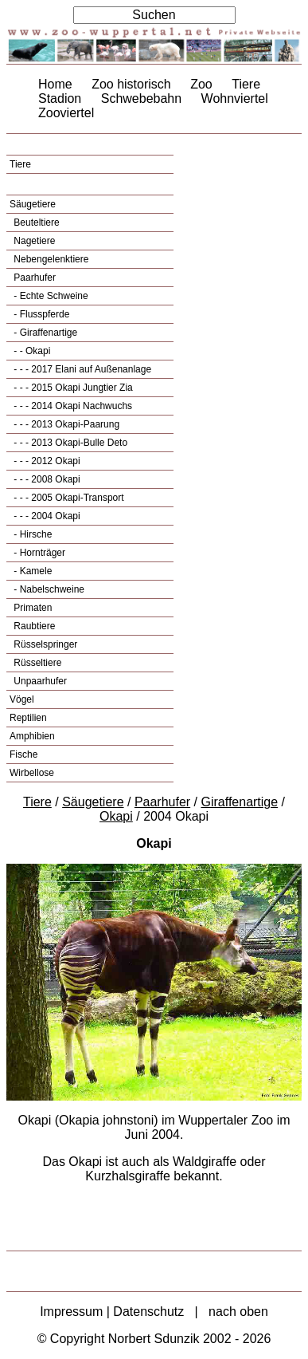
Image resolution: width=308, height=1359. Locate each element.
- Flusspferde (40, 314)
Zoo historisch (131, 84)
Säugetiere (33, 204)
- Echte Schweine (49, 295)
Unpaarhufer (39, 681)
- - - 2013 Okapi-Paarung (65, 424)
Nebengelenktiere (49, 259)
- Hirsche (31, 534)
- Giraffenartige (44, 332)
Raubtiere (33, 626)
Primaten (31, 607)
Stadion (59, 98)
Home (55, 84)
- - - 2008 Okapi (45, 479)
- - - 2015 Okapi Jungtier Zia (72, 387)
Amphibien (32, 736)
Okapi (116, 816)
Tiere (246, 84)
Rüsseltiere (36, 662)
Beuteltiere (35, 222)
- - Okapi (30, 350)
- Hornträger (38, 552)
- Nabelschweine (47, 589)
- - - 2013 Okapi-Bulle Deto (69, 442)
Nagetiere (33, 240)
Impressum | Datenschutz (112, 1311)
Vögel (22, 699)
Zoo (201, 84)
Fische (23, 754)
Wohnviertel (234, 98)
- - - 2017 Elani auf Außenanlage (81, 369)
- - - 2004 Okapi (45, 516)
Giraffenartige (240, 802)
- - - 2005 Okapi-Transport (67, 497)
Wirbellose (32, 772)
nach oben (238, 1311)
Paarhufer (33, 277)
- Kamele (31, 571)
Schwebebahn (141, 98)
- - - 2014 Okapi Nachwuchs (71, 406)
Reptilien (28, 717)
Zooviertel (66, 113)
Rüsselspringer (44, 644)
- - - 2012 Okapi (45, 461)
